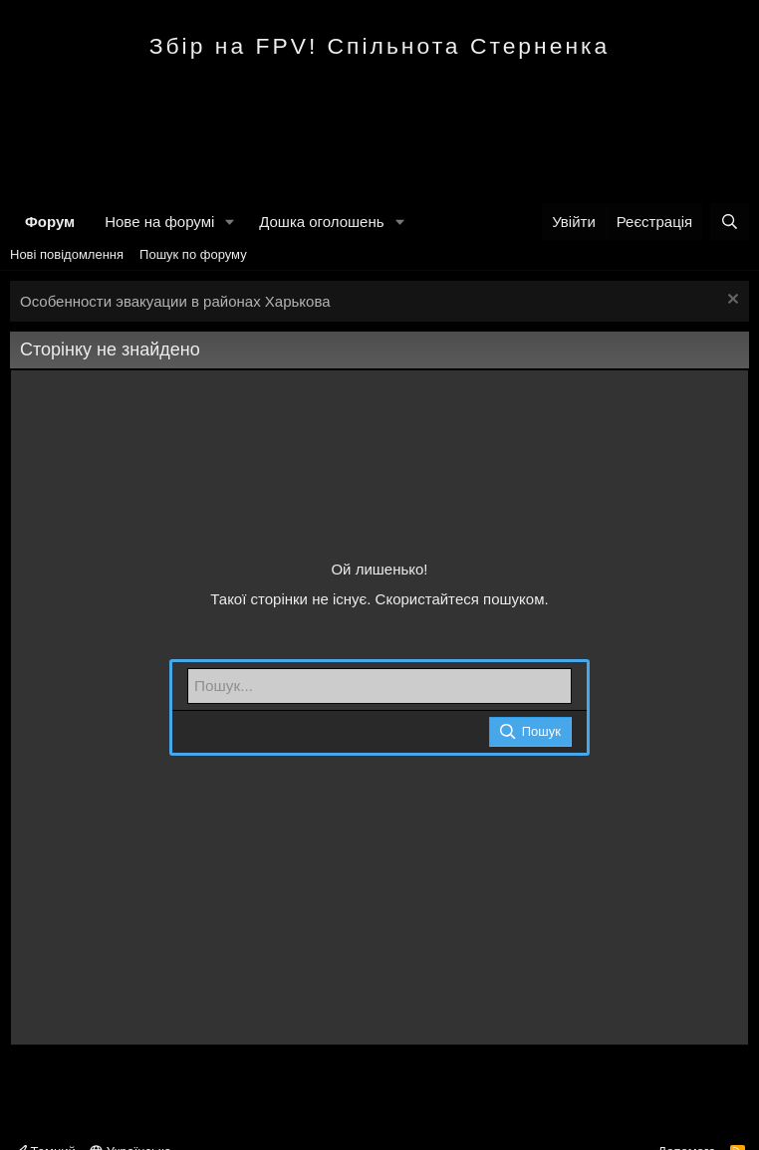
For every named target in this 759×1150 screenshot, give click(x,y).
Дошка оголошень (321, 221)
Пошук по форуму (193, 254)
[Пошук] (729, 221)
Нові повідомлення (67, 254)
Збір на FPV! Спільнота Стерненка (380, 46)
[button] (230, 221)
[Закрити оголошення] (730, 301)
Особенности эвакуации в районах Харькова (175, 301)
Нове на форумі (159, 221)
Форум (50, 221)
